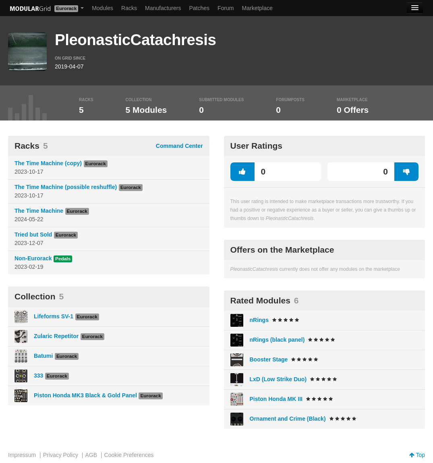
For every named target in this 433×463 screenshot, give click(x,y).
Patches (199, 8)
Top (417, 455)
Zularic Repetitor (56, 336)
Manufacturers (163, 8)
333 (38, 375)
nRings (259, 320)
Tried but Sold (33, 234)
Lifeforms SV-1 (53, 316)
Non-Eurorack (33, 258)
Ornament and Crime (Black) (288, 418)
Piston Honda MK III (276, 399)
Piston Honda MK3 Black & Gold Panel (85, 395)
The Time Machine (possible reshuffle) (66, 187)
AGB (91, 455)
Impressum (22, 455)
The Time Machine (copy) (48, 163)
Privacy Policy (60, 455)
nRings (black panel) (277, 339)
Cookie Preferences (129, 455)
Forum (226, 8)
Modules (102, 8)
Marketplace (257, 8)
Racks (129, 8)
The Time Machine (39, 211)
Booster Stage (269, 359)
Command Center (179, 146)
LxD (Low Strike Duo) (278, 379)
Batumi (43, 356)
